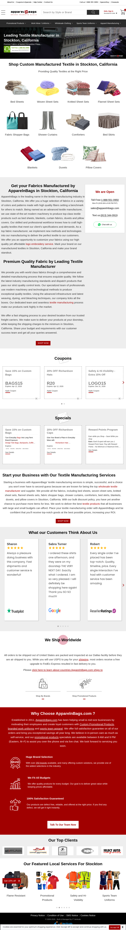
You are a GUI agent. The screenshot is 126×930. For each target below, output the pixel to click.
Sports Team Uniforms (86, 23)
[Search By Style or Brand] (64, 12)
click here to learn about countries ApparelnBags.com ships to (67, 669)
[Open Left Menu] (3, 12)
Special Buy (104, 2)
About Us (10, 2)
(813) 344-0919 (109, 215)
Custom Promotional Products (97, 724)
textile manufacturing (61, 302)
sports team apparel (51, 728)
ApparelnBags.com (46, 720)
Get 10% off (10, 881)
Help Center (37, 2)
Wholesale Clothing (63, 23)
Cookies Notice (87, 915)
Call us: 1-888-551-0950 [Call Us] (89, 2)
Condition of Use (55, 915)
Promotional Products (15, 23)
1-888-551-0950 (23, 48)
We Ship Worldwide (63, 640)
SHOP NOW (43, 343)
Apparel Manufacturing (109, 23)
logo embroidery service (39, 244)
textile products (91, 503)
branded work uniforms (21, 728)
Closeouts (115, 2)
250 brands (41, 763)
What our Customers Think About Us (63, 532)
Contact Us (48, 2)
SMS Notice (72, 915)
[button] (58, 626)
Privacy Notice (38, 915)
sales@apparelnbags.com (105, 208)
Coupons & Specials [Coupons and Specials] (23, 2)
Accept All (114, 927)
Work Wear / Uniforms (40, 23)
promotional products (46, 737)
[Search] (93, 12)
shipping (83, 659)
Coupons (63, 358)
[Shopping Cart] (122, 12)
